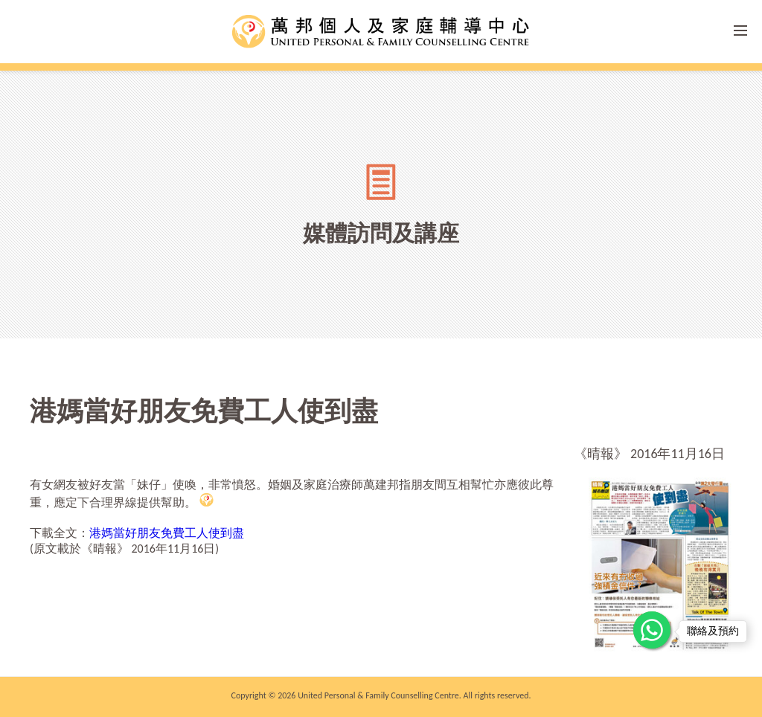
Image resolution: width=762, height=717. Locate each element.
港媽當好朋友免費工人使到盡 (166, 533)
